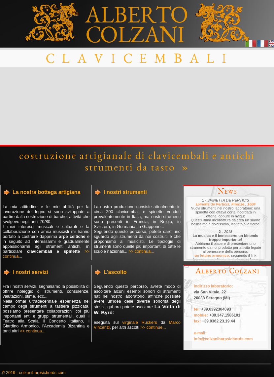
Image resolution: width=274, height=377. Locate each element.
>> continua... (141, 251)
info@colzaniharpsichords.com (223, 339)
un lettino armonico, (212, 255)
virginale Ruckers (139, 322)
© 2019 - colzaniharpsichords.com (34, 372)
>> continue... (153, 327)
